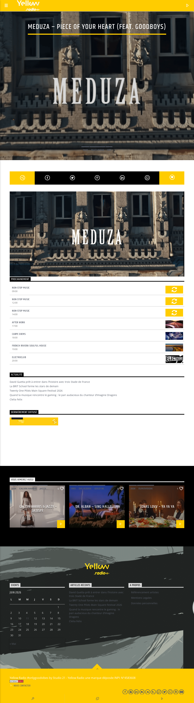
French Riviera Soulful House (29, 345)
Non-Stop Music (21, 288)
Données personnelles (144, 603)
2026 (13, 488)
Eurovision (145, 488)
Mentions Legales (141, 597)
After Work (18, 322)
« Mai (13, 643)
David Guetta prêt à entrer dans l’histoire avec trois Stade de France (50, 381)
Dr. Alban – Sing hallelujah (97, 507)
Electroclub (19, 357)
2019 (85, 149)
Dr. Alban (85, 488)
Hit (109, 149)
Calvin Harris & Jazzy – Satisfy (38, 509)
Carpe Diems (19, 334)
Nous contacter (22, 686)
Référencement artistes (145, 592)
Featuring (97, 149)
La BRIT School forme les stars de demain (34, 386)
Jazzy (43, 488)
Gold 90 (99, 488)
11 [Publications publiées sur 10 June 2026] (27, 618)
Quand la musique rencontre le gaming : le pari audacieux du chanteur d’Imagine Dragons (63, 395)
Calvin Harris (27, 488)
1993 (73, 488)
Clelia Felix (16, 399)
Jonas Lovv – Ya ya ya (157, 507)
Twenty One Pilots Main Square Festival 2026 (36, 390)
